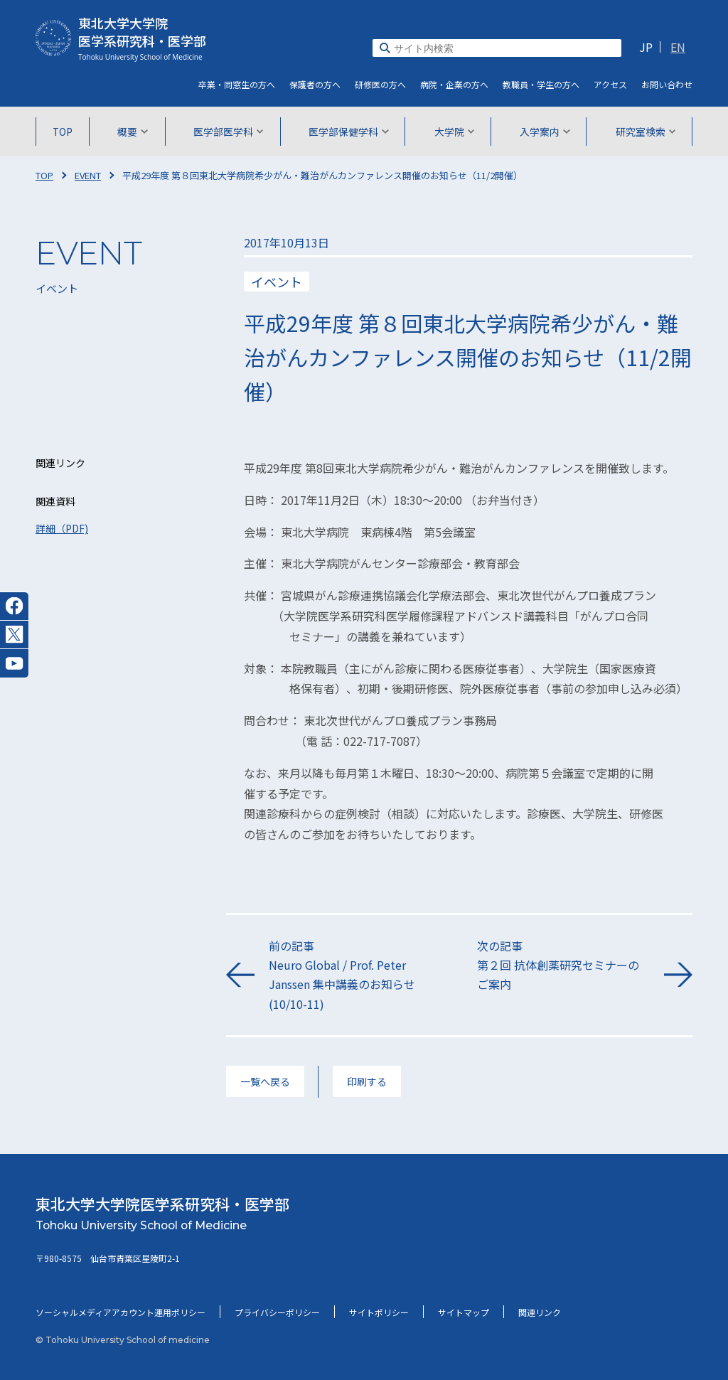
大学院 (454, 131)
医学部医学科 (228, 131)
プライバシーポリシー (277, 1312)
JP (646, 47)
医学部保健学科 (349, 131)
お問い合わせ (666, 84)
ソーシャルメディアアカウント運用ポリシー (120, 1312)
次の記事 (563, 966)
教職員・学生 (541, 84)
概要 (133, 131)
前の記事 (355, 975)
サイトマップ (463, 1312)
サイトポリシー (379, 1312)
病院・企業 (454, 84)
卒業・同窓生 (236, 84)
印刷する (367, 1081)
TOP (63, 131)
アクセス (610, 84)
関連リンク (539, 1312)
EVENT (88, 175)
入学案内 (544, 131)
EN (677, 47)
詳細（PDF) (62, 528)
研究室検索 (644, 131)
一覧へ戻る (265, 1081)
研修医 (380, 84)
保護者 (315, 84)
